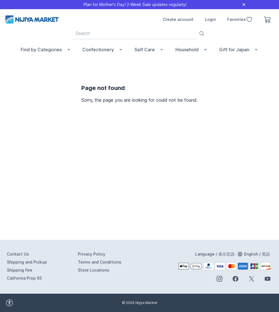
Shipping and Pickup (27, 262)
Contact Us (18, 254)
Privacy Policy (91, 254)
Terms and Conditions (99, 262)
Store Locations (93, 270)
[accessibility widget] (34, 303)
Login (210, 19)
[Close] (243, 4)
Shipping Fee (19, 270)
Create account (178, 19)
